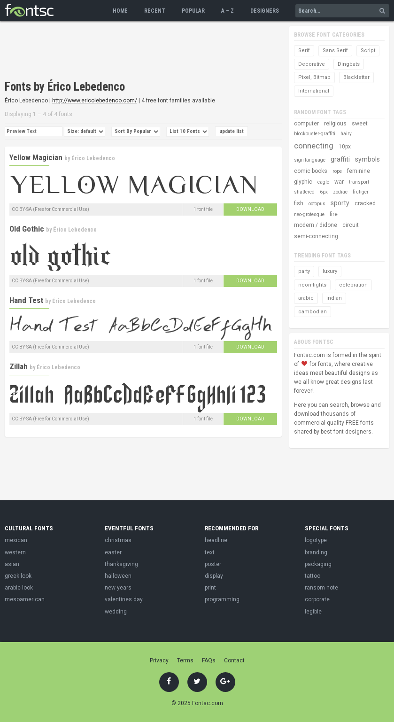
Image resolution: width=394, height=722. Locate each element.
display (214, 576)
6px (324, 191)
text (210, 552)
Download (250, 209)
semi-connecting (316, 236)
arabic (306, 298)
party (304, 271)
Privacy (159, 660)
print (210, 587)
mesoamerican (25, 599)
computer (306, 123)
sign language (309, 160)
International (313, 91)
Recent (154, 11)
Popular (193, 11)
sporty (340, 203)
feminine (358, 171)
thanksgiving (121, 564)
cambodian (312, 312)
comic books (310, 171)
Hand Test (26, 300)
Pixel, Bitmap (314, 77)
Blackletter (356, 77)
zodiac (340, 191)
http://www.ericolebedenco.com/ (94, 100)
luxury (330, 271)
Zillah (18, 366)
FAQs (209, 660)
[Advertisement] (176, 52)
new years (118, 587)
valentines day (124, 599)
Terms (185, 660)
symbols (367, 159)
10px (345, 146)
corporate (317, 599)
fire (334, 214)
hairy (346, 133)
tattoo (312, 576)
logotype (316, 540)
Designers (264, 11)
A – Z (227, 11)
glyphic (303, 182)
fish (298, 203)
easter (113, 552)
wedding (116, 611)
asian (12, 564)
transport (359, 182)
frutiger (361, 191)
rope (337, 171)
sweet (360, 123)
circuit (350, 225)
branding (316, 552)
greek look (18, 576)
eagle (323, 182)
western (15, 552)
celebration (353, 285)
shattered (304, 191)
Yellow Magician (35, 157)
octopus (317, 203)
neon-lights (312, 285)
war (339, 182)
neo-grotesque (309, 214)
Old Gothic (26, 228)
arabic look (19, 587)
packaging (318, 564)
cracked (365, 203)
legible (313, 611)
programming (222, 599)
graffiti (340, 159)
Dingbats (349, 64)
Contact (234, 660)
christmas (118, 540)
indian (334, 298)
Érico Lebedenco (93, 158)
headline (216, 540)
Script (368, 50)
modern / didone (315, 225)
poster (213, 564)
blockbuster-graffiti (314, 133)
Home (120, 11)
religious (335, 123)
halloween (118, 576)
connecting (313, 145)
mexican (16, 540)
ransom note (321, 587)
